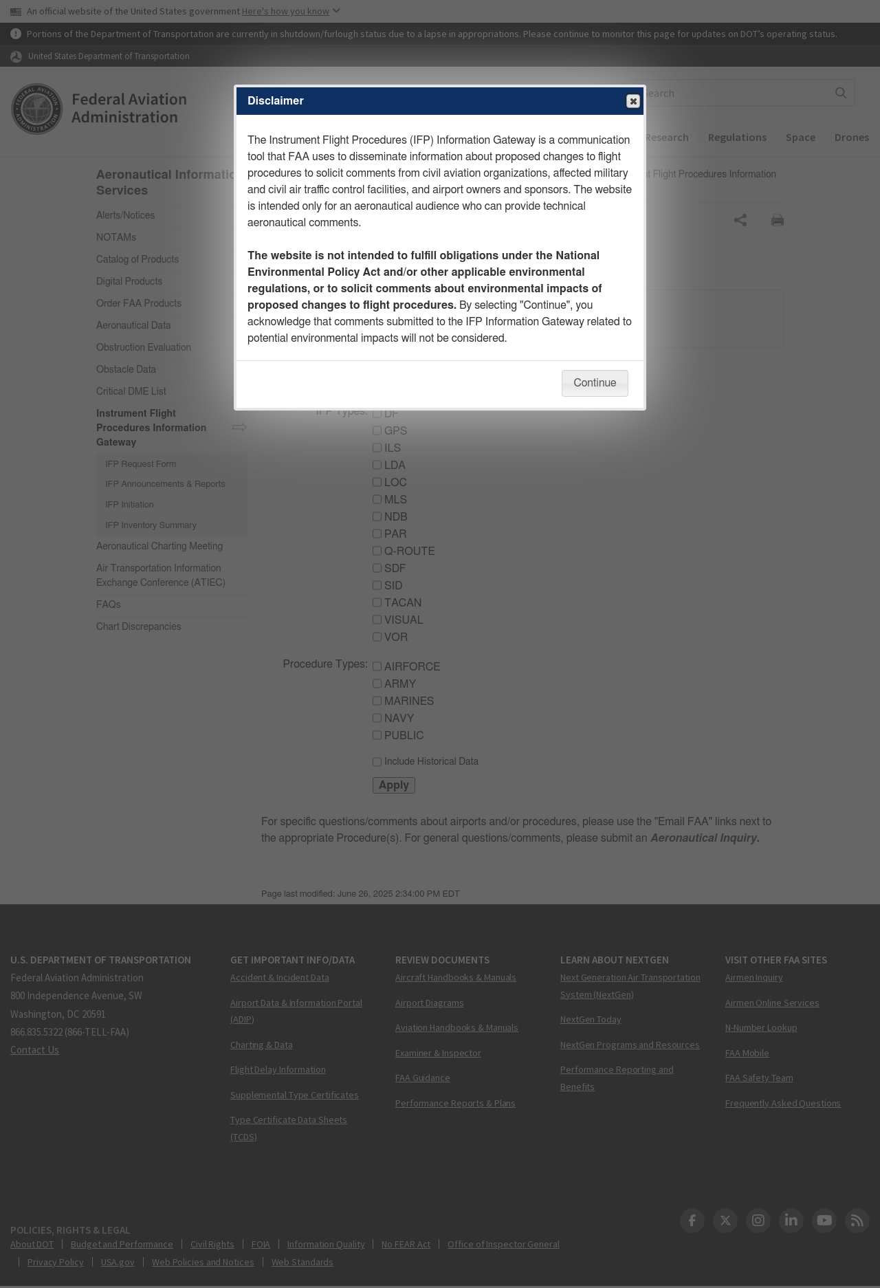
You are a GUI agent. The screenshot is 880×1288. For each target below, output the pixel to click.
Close (632, 102)
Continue (594, 383)
